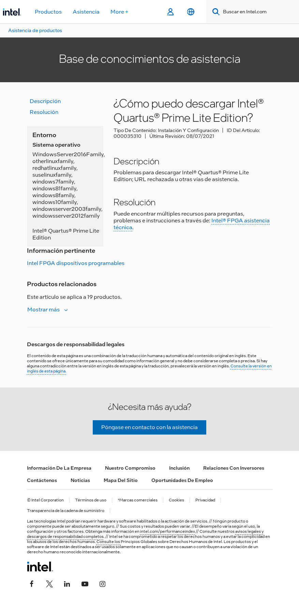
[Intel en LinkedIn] (67, 582)
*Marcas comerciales (138, 500)
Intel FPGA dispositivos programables (75, 263)
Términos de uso (90, 500)
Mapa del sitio (121, 480)
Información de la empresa (59, 468)
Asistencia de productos (35, 30)
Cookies (176, 500)
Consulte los (108, 541)
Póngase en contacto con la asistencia (149, 427)
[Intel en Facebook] (31, 582)
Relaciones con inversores (233, 468)
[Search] (214, 12)
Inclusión (179, 468)
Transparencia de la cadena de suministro (65, 510)
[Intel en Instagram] (102, 582)
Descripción (45, 101)
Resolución (44, 112)
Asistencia (86, 11)
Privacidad (205, 500)
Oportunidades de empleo (182, 480)
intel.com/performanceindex (167, 531)
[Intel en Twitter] (49, 582)
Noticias (80, 480)
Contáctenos (42, 480)
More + (119, 11)
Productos (48, 11)
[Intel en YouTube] (85, 582)
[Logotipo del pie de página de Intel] (40, 566)
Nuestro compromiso (130, 468)
